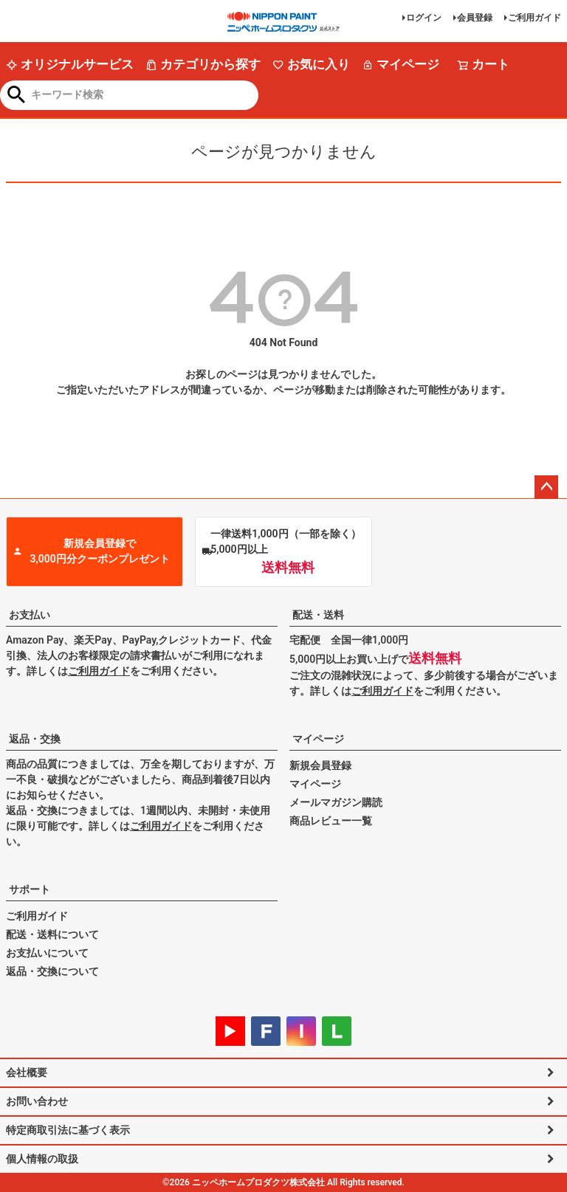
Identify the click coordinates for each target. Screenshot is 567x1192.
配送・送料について (52, 934)
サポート (29, 889)
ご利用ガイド (534, 18)
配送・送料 (318, 615)
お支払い (29, 615)
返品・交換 (35, 739)
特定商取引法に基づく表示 (68, 1130)
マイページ (400, 64)
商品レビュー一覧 (330, 821)
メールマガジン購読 (335, 802)
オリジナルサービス (70, 64)
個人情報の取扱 (42, 1159)
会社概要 (26, 1072)
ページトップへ (546, 487)
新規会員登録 (320, 765)
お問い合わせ (37, 1101)
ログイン (423, 18)
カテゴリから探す (203, 64)
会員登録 (474, 18)
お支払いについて (47, 953)
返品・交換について (52, 971)
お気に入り (311, 64)
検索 (16, 95)
